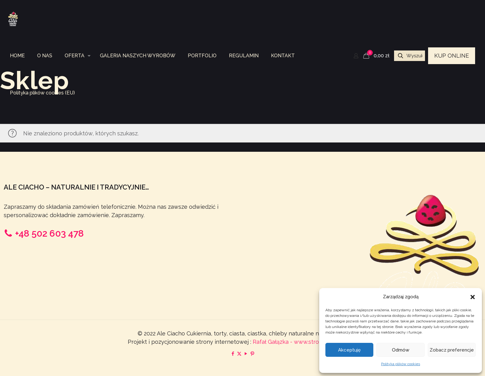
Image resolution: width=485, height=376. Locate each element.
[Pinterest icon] (252, 353)
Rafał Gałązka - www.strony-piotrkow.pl (305, 342)
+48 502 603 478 (49, 233)
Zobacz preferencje (452, 350)
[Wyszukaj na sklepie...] (409, 55)
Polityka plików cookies (400, 364)
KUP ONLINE (451, 55)
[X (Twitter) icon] (239, 353)
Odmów (400, 350)
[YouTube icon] (245, 353)
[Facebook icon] (232, 353)
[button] (473, 297)
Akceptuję (349, 350)
